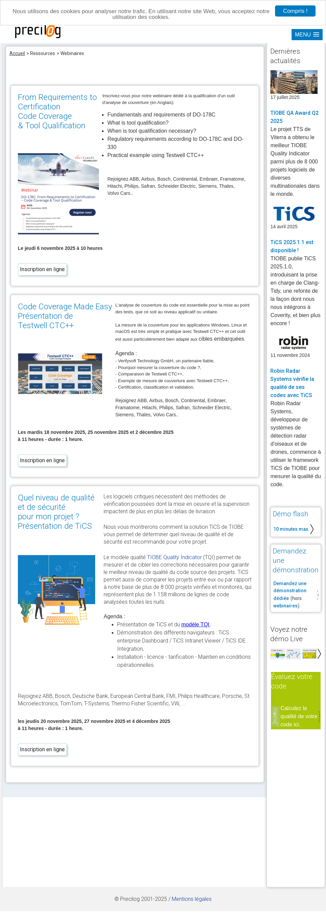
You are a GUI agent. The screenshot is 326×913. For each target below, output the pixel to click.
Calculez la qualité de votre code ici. (298, 716)
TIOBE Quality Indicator (174, 557)
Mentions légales (192, 899)
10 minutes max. (291, 529)
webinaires (285, 605)
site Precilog (38, 31)
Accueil (17, 53)
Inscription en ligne (42, 269)
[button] (307, 34)
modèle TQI (195, 624)
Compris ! (295, 11)
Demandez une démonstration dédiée (289, 591)
